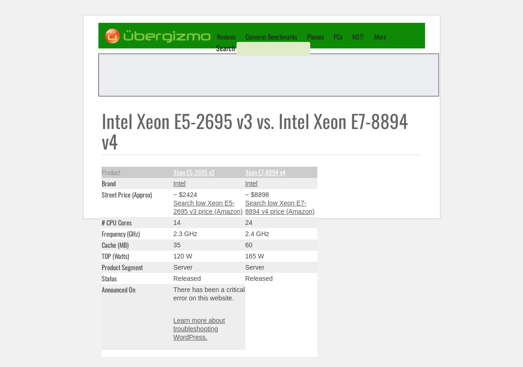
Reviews (226, 36)
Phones (315, 36)
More (380, 36)
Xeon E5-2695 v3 (194, 172)
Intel (180, 183)
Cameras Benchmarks (271, 36)
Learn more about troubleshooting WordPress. (199, 329)
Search (225, 48)
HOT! (358, 36)
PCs (338, 36)
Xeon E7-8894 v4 (265, 172)
